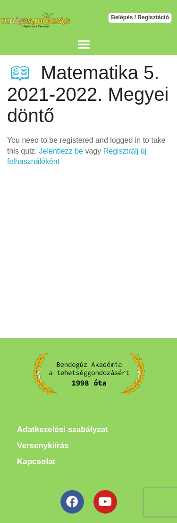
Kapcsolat (36, 461)
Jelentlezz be (61, 151)
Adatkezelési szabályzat (62, 429)
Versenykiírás (43, 445)
